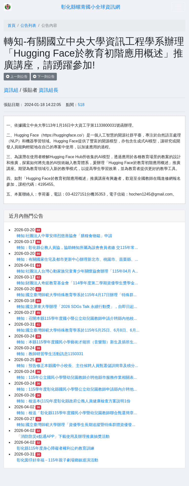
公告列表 (28, 25)
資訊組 (11, 90)
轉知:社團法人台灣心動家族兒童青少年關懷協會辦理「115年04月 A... (77, 271)
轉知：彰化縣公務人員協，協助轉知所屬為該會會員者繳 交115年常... (77, 247)
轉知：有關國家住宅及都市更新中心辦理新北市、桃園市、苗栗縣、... (77, 259)
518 (81, 105)
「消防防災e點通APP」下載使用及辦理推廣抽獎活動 (63, 436)
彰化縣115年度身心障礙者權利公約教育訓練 (55, 448)
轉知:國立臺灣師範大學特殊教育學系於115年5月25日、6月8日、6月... (78, 330)
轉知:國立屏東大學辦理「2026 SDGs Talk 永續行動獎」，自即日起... (77, 306)
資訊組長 (48, 90)
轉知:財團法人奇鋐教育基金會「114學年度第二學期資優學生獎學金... (77, 283)
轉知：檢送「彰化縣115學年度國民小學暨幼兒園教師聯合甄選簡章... (77, 413)
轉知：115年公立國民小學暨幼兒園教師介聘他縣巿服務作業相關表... (77, 377)
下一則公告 (44, 76)
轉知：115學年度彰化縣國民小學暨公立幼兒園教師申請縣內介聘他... (77, 389)
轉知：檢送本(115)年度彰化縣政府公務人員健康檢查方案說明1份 (73, 401)
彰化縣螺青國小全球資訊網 (90, 7)
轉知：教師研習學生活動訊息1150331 (50, 354)
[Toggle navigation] (178, 7)
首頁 (12, 25)
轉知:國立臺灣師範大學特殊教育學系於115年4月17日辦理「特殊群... (77, 295)
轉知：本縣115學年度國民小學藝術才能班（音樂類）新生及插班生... (77, 342)
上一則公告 (17, 76)
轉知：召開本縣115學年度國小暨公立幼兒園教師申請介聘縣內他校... (77, 318)
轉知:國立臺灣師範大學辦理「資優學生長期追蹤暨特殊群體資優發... (76, 425)
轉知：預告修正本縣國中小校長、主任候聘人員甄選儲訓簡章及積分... (77, 366)
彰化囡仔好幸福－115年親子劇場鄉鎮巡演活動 (57, 460)
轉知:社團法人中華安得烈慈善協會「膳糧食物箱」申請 (64, 236)
